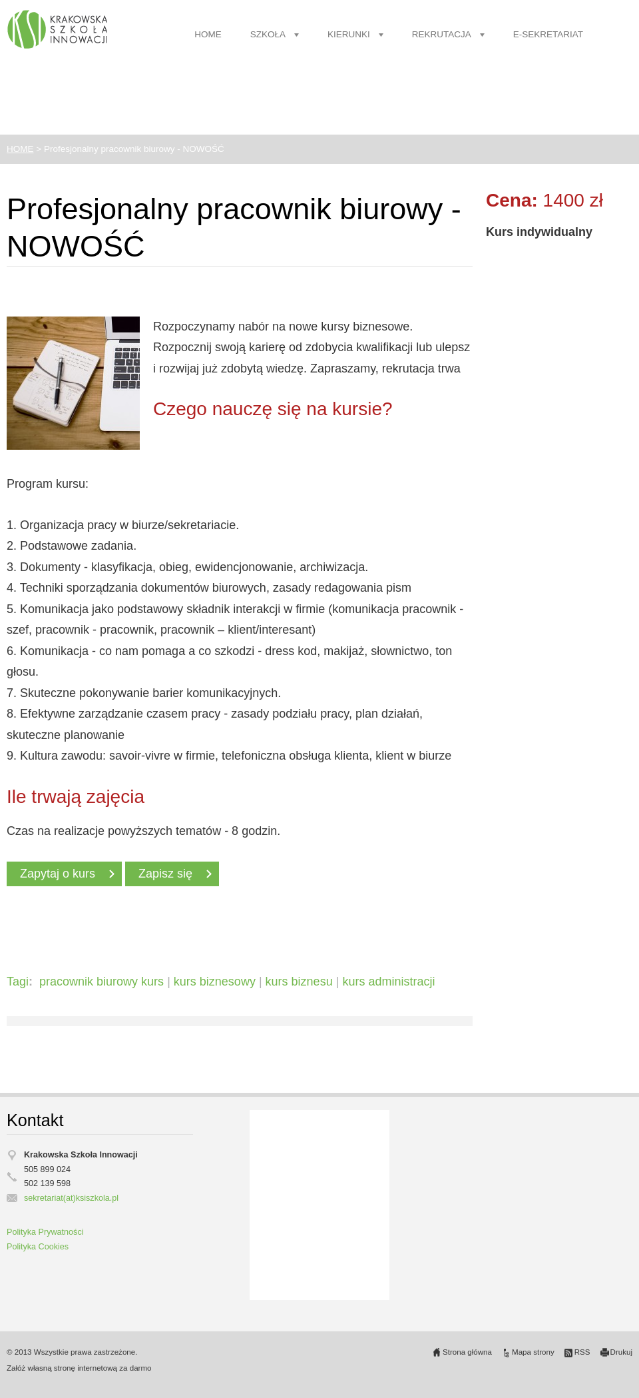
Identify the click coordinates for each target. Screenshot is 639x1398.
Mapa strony (533, 1352)
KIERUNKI (348, 34)
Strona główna (467, 1352)
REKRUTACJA (441, 34)
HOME (208, 34)
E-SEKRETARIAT (548, 34)
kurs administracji (388, 981)
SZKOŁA (268, 34)
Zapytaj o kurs (57, 873)
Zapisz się (165, 873)
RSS (582, 1352)
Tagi (18, 981)
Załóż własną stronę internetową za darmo (79, 1368)
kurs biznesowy (215, 981)
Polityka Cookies (38, 1246)
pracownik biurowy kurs (101, 981)
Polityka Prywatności (45, 1232)
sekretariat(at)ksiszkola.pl (71, 1198)
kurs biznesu (299, 981)
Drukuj (621, 1352)
